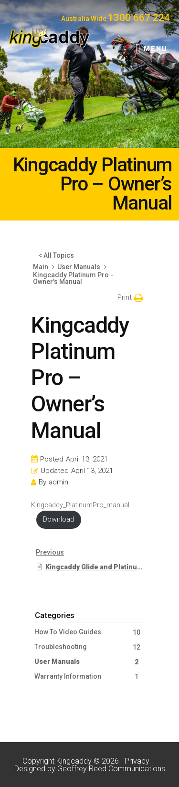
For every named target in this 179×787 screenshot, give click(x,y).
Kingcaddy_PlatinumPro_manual (80, 505)
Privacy (137, 761)
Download (58, 519)
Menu (156, 48)
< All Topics (56, 255)
